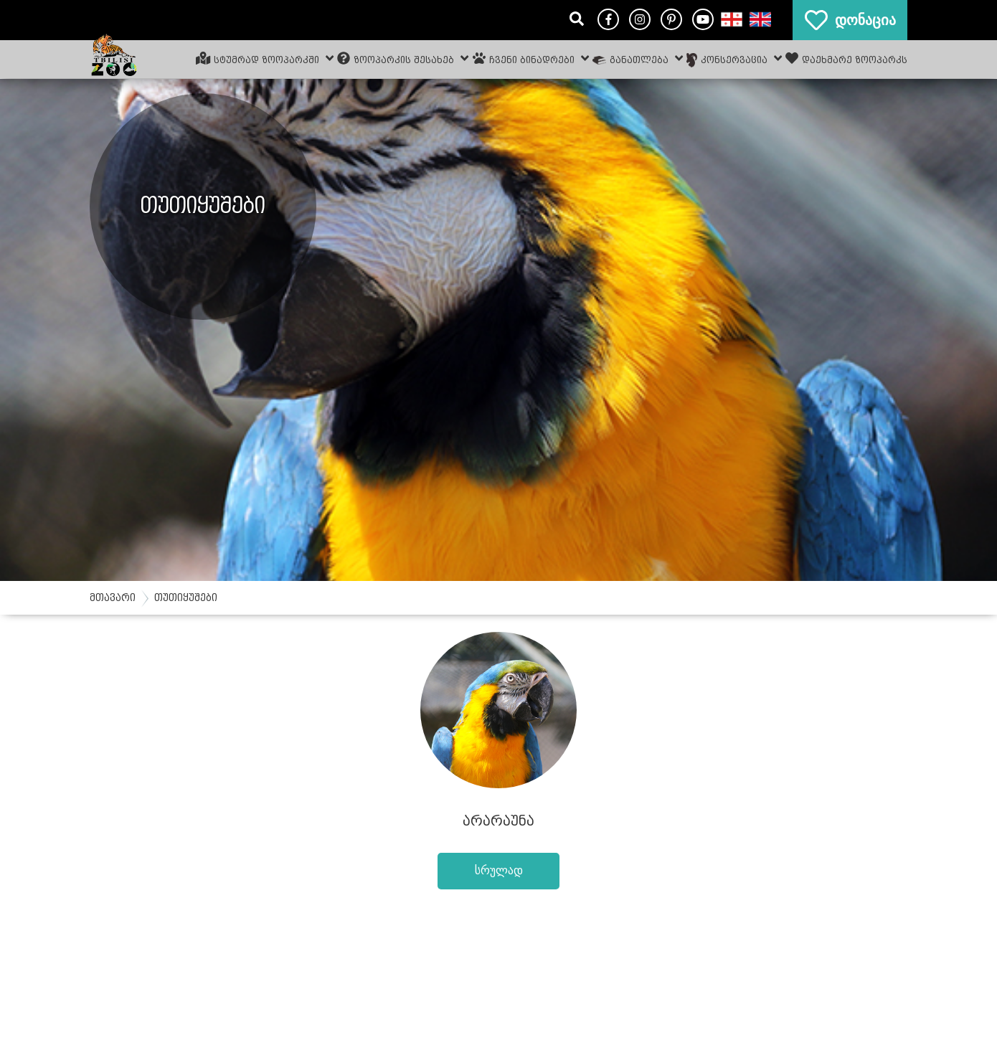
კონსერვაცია (734, 59)
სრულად (499, 870)
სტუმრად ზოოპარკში (265, 58)
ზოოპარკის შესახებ (402, 58)
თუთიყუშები (185, 598)
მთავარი (113, 598)
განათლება (637, 58)
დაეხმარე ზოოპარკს (846, 58)
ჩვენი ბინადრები (531, 58)
